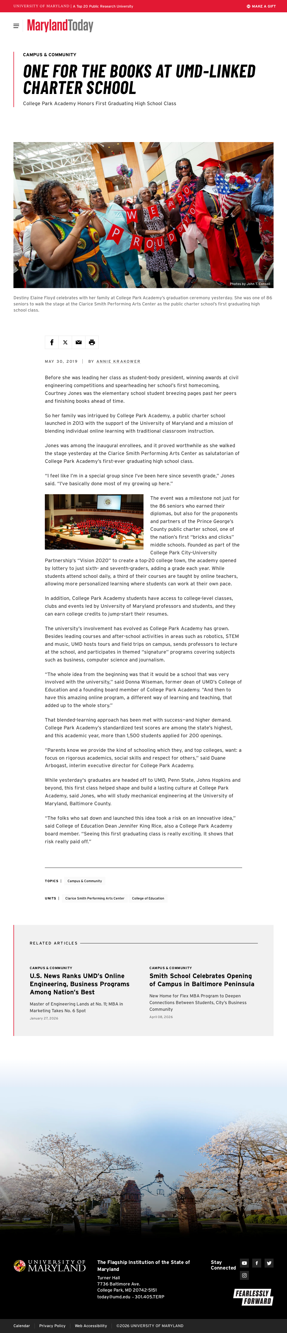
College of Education (148, 898)
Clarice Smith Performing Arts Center (94, 898)
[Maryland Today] (60, 25)
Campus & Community (85, 881)
